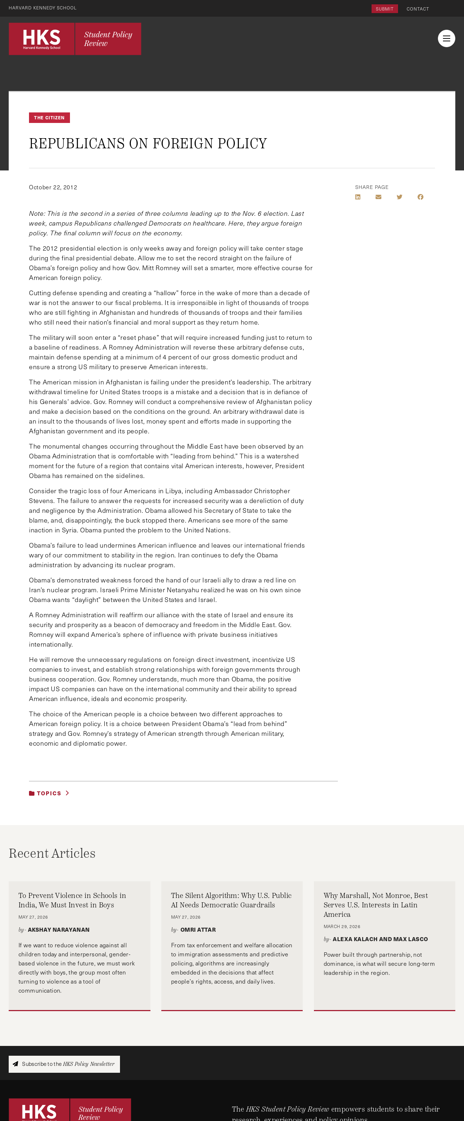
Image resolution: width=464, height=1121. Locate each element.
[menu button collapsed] (446, 38)
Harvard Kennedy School (43, 8)
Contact (418, 9)
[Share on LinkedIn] (357, 197)
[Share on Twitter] (399, 197)
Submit (385, 9)
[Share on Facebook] (420, 197)
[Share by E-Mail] (378, 197)
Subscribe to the (63, 1064)
